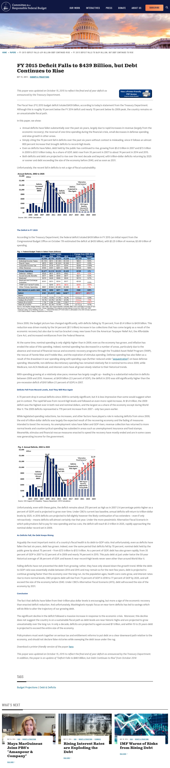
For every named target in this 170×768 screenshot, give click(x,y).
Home (4, 52)
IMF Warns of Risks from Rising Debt (139, 745)
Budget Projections (27, 687)
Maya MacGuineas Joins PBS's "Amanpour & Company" (24, 749)
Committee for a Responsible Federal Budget (23, 6)
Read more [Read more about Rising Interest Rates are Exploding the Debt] (67, 758)
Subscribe (154, 7)
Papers (13, 52)
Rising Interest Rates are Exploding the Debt (84, 747)
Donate (122, 8)
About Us (136, 8)
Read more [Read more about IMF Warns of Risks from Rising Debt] (123, 754)
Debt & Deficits (48, 687)
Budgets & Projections (39, 77)
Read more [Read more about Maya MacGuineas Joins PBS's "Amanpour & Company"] (10, 762)
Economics (98, 739)
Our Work (75, 8)
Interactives (93, 8)
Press (109, 8)
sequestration (120, 359)
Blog (19, 739)
